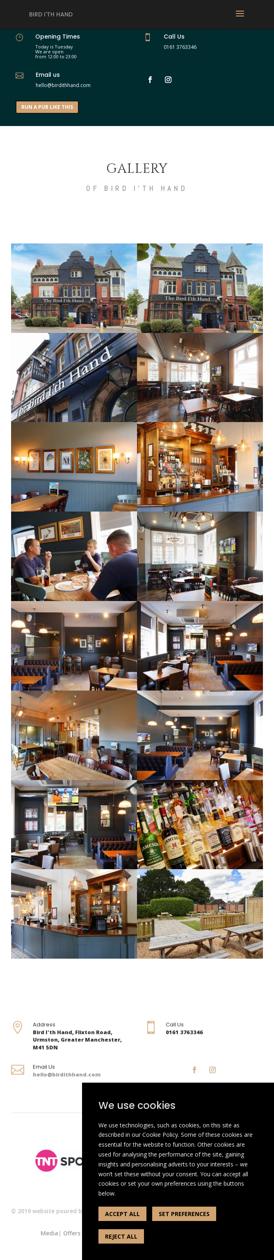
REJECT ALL (121, 1236)
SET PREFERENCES (184, 1214)
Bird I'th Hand (51, 14)
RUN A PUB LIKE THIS (47, 106)
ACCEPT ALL (122, 1214)
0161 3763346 (180, 47)
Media (49, 1233)
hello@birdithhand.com (66, 1074)
